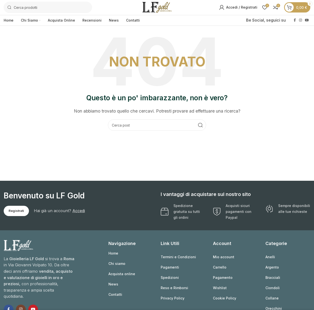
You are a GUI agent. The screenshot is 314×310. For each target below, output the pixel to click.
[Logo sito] (157, 8)
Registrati (16, 213)
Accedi (78, 212)
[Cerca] (48, 8)
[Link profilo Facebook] (295, 22)
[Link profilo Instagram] (300, 22)
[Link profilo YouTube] (306, 22)
